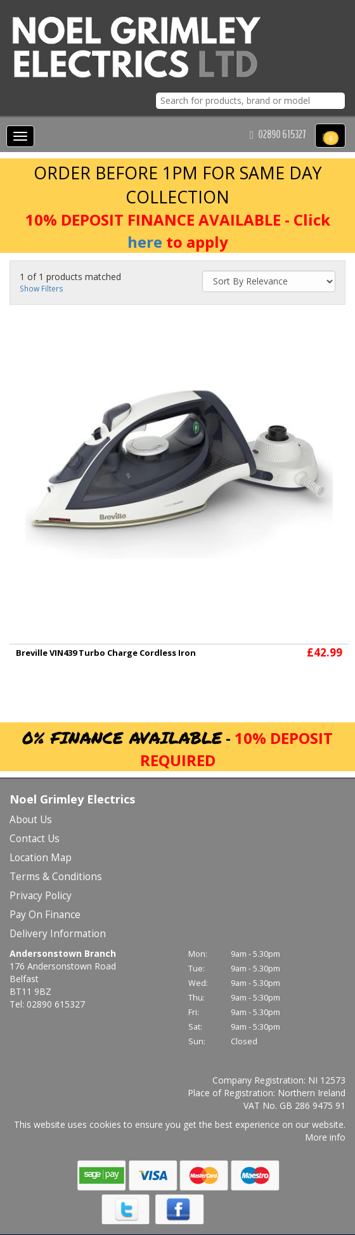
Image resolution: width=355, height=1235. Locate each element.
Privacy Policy (41, 895)
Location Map (41, 857)
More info (325, 1137)
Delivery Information (58, 933)
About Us (31, 819)
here (144, 241)
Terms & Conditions (56, 876)
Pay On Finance (45, 914)
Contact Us (35, 838)
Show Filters (41, 288)
